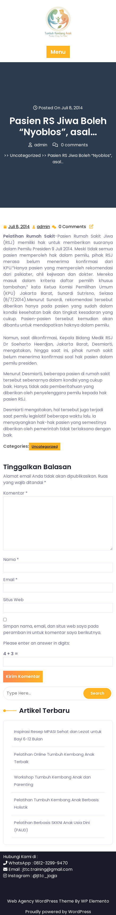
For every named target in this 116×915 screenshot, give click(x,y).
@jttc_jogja (45, 876)
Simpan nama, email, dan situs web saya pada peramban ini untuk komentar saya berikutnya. (52, 629)
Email (10, 580)
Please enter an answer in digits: (36, 643)
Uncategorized (25, 155)
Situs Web (13, 600)
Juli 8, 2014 (19, 226)
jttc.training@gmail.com (47, 869)
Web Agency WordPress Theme (41, 901)
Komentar (15, 493)
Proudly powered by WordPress (58, 912)
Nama (11, 559)
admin (43, 226)
